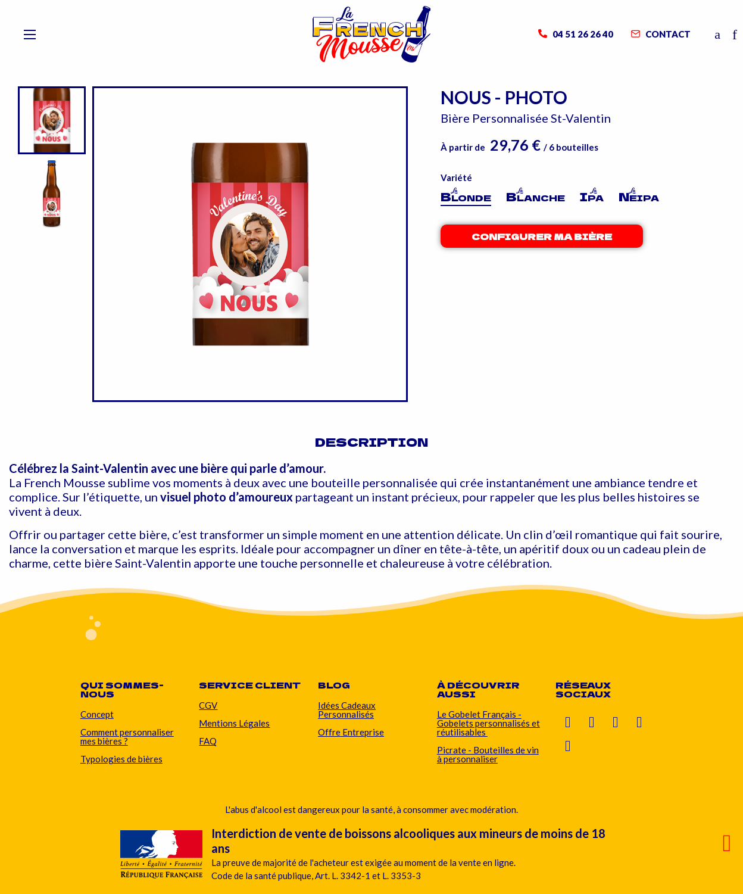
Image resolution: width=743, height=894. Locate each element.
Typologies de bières (121, 758)
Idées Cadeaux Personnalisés (347, 709)
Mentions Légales (234, 723)
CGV (208, 705)
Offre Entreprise (351, 732)
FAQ (208, 741)
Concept (97, 714)
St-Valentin (581, 118)
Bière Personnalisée (496, 118)
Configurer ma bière (542, 236)
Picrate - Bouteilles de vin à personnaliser (488, 754)
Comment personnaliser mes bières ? (127, 736)
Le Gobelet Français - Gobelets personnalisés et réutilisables (488, 723)
